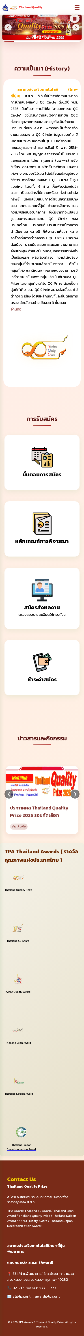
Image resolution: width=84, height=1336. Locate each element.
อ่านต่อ (16, 309)
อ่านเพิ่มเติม (19, 832)
